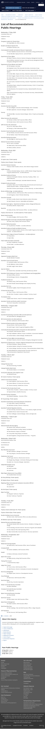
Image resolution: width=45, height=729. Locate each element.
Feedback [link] (31, 725)
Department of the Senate (29, 703)
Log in (42, 2)
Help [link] (2, 727)
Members (3, 678)
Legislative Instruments (28, 678)
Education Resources (28, 667)
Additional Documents (8, 635)
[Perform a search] (43, 5)
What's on (3, 697)
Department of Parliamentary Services (31, 705)
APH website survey (28, 692)
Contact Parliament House (6, 692)
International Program (28, 669)
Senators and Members (28, 8)
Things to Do (3, 698)
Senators (3, 667)
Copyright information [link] (17, 725)
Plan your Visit (4, 701)
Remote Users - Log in (28, 689)
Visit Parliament (29, 10)
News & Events (5, 10)
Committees (20, 15)
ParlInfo (32, 2)
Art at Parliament (4, 700)
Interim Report (6, 637)
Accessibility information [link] (6, 725)
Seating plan (3, 668)
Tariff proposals (27, 677)
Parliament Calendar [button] (21, 2)
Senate (2, 662)
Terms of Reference (8, 629)
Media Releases (7, 632)
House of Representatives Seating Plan (9, 680)
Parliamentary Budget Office (29, 707)
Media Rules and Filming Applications (8, 703)
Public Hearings (7, 634)
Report (5, 640)
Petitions (3, 689)
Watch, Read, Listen (28, 664)
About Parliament (17, 10)
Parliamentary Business (12, 8)
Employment (26, 694)
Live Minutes (3, 677)
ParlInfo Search (27, 691)
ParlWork (38, 2)
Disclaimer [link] (25, 725)
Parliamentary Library (28, 668)
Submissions (6, 630)
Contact (28, 2)
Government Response (9, 639)
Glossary (25, 696)
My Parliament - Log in (28, 688)
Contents (6, 616)
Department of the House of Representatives (33, 704)
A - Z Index (26, 695)
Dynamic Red (3, 665)
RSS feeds (26, 698)
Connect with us (4, 691)
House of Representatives (6, 673)
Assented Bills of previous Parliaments (32, 676)
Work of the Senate (5, 664)
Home (3, 8)
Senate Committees (29, 15)
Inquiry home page (7, 627)
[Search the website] (41, 5)
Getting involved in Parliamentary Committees (10, 688)
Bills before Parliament (28, 674)
